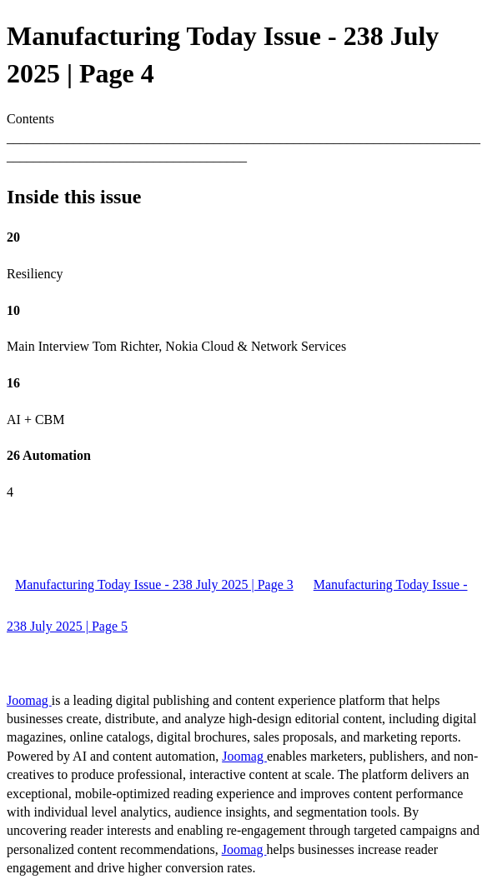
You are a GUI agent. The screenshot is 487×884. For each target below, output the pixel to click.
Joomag (29, 700)
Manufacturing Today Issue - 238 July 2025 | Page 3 (154, 584)
